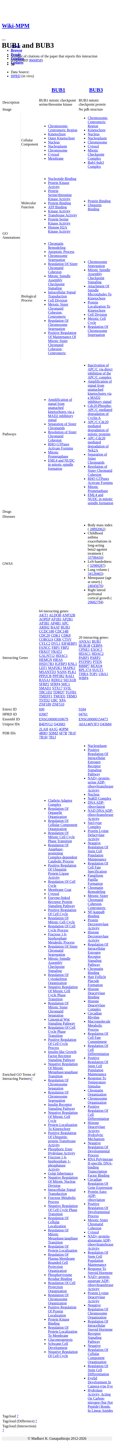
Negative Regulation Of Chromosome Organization (98, 1311)
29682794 (95, 602)
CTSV (67, 639)
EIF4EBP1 (69, 643)
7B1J (52, 737)
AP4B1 (55, 623)
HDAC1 (62, 656)
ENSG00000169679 (53, 719)
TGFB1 (71, 692)
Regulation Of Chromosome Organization (58, 1299)
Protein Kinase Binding (58, 1321)
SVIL (67, 688)
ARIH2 (44, 627)
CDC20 (44, 635)
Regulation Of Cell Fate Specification (98, 867)
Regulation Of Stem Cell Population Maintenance (98, 1259)
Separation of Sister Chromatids (62, 426)
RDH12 (57, 680)
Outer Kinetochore (61, 138)
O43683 (59, 724)
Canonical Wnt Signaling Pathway (61, 1021)
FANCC (45, 647)
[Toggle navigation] (3, 40)
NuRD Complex (99, 798)
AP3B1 (44, 623)
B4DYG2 (46, 724)
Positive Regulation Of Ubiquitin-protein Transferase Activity (62, 1139)
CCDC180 (46, 631)
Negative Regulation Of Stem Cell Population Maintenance (98, 851)
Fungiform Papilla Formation (95, 879)
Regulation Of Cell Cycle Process (61, 928)
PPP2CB (45, 676)
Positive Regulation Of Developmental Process (99, 1210)
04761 (83, 714)
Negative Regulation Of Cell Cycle (63, 1354)
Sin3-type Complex (95, 825)
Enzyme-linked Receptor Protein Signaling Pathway (61, 902)
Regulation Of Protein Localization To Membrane (62, 1331)
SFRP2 (44, 684)
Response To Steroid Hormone (100, 1271)
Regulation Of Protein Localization (62, 1248)
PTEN (97, 662)
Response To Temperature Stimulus (97, 1082)
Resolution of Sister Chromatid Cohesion (62, 436)
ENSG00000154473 (93, 719)
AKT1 (43, 615)
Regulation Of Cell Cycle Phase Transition (61, 1031)
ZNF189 (45, 704)
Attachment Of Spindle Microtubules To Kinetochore (100, 292)
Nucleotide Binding (62, 179)
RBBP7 (84, 666)
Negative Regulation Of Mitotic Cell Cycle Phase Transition (63, 993)
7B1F (72, 733)
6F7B (63, 733)
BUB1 (58, 90)
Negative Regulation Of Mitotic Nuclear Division (63, 1181)
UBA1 (103, 674)
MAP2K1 (55, 668)
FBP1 (56, 647)
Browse (16, 50)
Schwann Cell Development (58, 1346)
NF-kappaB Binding (96, 914)
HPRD (16, 76)
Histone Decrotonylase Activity (98, 936)
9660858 (35, 60)
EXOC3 (96, 649)
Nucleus (54, 142)
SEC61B (69, 680)
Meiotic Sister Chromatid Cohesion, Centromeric (58, 310)
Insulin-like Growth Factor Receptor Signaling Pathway (62, 1056)
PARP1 (84, 658)
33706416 (95, 557)
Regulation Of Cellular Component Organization (62, 825)
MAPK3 (69, 668)
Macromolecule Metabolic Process (99, 1025)
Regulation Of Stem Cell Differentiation (98, 1370)
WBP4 (83, 678)
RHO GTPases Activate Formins (60, 446)
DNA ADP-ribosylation (96, 804)
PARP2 (95, 658)
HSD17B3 (46, 664)
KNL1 (72, 664)
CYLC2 (44, 643)
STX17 (57, 688)
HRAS (58, 660)
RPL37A (85, 670)
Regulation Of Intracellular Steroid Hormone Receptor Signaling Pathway (100, 1331)
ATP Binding (57, 207)
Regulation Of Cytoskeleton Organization (58, 979)
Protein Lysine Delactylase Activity (98, 835)
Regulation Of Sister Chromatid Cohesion (63, 268)
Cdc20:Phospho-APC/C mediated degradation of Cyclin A (100, 412)
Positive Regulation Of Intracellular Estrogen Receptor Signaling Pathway (98, 762)
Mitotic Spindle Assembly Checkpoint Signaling (59, 282)
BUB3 (96, 90)
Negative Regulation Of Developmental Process (99, 1149)
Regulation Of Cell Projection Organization (61, 1287)
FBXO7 (44, 652)
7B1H (43, 737)
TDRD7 (59, 692)
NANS (62, 672)
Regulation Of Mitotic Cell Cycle (61, 920)
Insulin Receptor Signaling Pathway (61, 1106)
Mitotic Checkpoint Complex (96, 154)
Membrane (56, 158)
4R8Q (43, 733)
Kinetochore (57, 134)
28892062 (97, 529)
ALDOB (55, 615)
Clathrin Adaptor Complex (60, 802)
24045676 (95, 586)
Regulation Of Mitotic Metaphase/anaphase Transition (63, 1236)
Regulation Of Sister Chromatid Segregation (63, 950)
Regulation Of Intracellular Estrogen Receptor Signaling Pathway (98, 954)
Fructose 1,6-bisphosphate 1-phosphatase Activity (59, 1163)
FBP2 (65, 647)
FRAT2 (56, 652)
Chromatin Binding (95, 971)
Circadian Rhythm (95, 1015)
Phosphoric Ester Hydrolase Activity (61, 1151)
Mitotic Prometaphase (58, 454)
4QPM (63, 729)
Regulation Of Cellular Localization (58, 1222)
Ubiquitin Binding (94, 207)
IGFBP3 (61, 664)
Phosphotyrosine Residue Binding (60, 1277)
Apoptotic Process (61, 252)
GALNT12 (47, 656)
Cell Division (57, 300)
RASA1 (44, 680)
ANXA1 (85, 641)
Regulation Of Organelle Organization (58, 813)
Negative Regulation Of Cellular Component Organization (98, 1354)
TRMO (71, 696)
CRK (58, 639)
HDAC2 (98, 654)
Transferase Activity (62, 215)
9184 (82, 709)
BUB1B (84, 645)
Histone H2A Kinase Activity (59, 229)
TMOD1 (59, 696)
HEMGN (45, 660)
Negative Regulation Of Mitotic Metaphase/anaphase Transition (63, 1070)
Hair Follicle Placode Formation (97, 981)
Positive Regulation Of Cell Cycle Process (62, 1044)
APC (65, 623)
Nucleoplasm (57, 146)
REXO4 (96, 666)
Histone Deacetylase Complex (96, 1005)
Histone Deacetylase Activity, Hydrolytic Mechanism (96, 1131)
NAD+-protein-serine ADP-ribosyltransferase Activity (100, 784)
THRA (83, 674)
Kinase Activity (59, 211)
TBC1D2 (45, 692)
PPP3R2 (58, 676)
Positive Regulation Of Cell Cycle (62, 912)
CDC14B (61, 631)
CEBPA (96, 645)
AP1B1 (56, 619)
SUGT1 (97, 670)
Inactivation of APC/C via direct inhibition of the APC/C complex (100, 371)
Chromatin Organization (97, 1092)
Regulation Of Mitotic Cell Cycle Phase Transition (61, 837)
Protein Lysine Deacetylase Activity (98, 1297)
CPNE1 (84, 649)
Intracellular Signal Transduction (62, 294)
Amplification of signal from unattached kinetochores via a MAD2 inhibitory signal (61, 410)
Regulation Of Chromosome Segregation (58, 325)
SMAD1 (45, 688)
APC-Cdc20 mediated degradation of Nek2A (98, 444)
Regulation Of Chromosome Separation (58, 1084)
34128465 (95, 574)
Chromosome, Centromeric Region (62, 128)
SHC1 (65, 684)
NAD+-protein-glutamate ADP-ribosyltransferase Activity (100, 1242)
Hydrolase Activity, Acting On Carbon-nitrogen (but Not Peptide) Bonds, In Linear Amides (100, 1400)
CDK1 (55, 635)
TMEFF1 (45, 696)
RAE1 (69, 676)
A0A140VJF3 (89, 724)
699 (41, 709)
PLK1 (72, 672)
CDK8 (66, 635)
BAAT (55, 627)
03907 (43, 714)
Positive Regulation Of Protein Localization (62, 1311)
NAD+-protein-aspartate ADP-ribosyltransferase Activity (100, 1283)
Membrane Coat (59, 890)
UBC (54, 700)
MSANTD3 (47, 672)
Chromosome (57, 150)
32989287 (97, 565)
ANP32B (68, 615)
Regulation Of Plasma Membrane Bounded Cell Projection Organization (61, 1263)
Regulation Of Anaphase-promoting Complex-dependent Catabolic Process (62, 853)
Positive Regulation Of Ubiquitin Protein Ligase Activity (62, 871)
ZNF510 (58, 704)
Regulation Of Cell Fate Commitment (98, 1038)
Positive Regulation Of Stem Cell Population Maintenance (98, 1066)
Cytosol (53, 154)
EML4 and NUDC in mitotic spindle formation (61, 464)
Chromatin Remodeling (57, 246)
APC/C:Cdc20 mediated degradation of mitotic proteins (99, 428)
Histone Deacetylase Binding (96, 993)
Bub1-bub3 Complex (96, 164)
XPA (62, 700)
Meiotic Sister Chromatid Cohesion (98, 1224)
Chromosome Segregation (57, 258)
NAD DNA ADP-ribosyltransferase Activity (100, 815)
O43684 (106, 724)
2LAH (43, 729)
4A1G (53, 729)
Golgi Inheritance (60, 1173)
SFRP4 (55, 684)
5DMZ (53, 733)
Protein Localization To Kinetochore (99, 306)
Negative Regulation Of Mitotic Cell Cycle (63, 1117)
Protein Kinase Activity (58, 185)
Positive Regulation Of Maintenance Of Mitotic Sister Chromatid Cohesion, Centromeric (62, 343)
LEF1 (43, 668)
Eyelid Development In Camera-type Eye (100, 1382)
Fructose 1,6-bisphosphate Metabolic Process (61, 938)
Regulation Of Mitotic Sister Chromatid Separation (58, 1009)
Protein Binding (59, 203)
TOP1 (93, 674)
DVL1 (56, 643)
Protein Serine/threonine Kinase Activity (60, 195)
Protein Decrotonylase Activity (98, 924)
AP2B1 (67, 619)
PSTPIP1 (85, 662)
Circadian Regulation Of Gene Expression (100, 1183)
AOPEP (44, 619)
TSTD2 (44, 700)
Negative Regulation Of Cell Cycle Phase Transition (63, 1210)
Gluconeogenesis (60, 1340)
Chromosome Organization (97, 1100)
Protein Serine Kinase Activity (59, 221)
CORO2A (46, 639)
